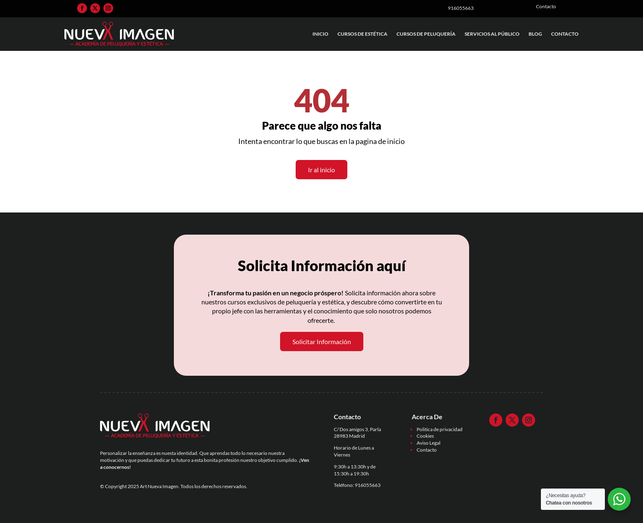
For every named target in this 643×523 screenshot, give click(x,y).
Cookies (425, 436)
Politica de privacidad (440, 429)
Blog (535, 34)
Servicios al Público (492, 34)
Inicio (320, 34)
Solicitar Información (321, 341)
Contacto (565, 34)
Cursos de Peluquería (426, 34)
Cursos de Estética (362, 34)
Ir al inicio (321, 170)
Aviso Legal (428, 443)
